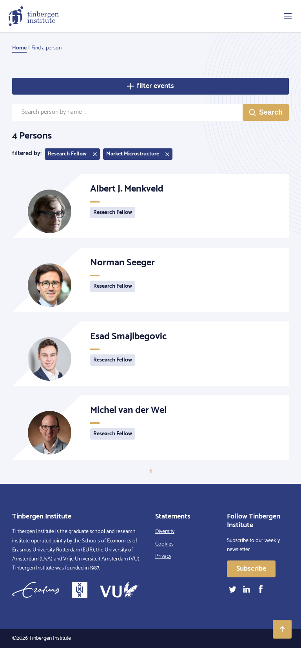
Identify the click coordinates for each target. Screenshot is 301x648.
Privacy (163, 556)
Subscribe (251, 569)
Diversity (164, 531)
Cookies (164, 544)
